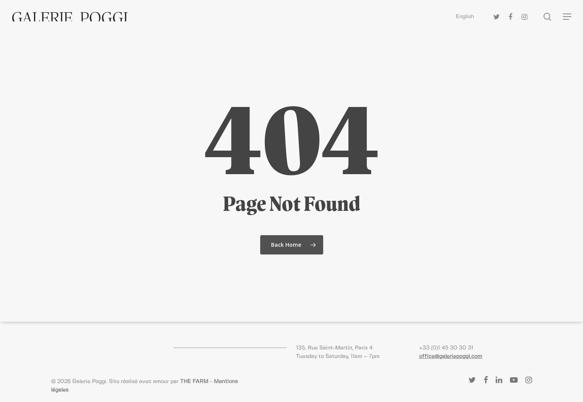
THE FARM (194, 381)
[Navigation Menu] (567, 17)
